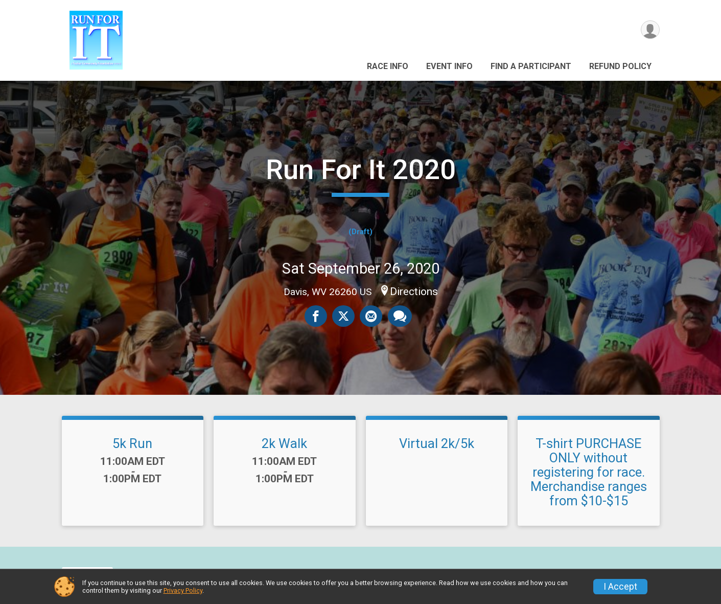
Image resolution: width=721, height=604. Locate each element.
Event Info (449, 66)
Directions (414, 291)
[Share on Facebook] (316, 316)
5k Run (132, 443)
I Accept (620, 586)
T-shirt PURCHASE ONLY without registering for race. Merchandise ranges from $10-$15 (588, 472)
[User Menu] (650, 29)
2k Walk (284, 443)
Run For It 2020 (361, 169)
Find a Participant (531, 66)
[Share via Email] (371, 316)
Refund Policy (620, 66)
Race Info (387, 66)
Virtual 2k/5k (436, 443)
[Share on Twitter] (343, 316)
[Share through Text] (399, 316)
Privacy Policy (183, 590)
